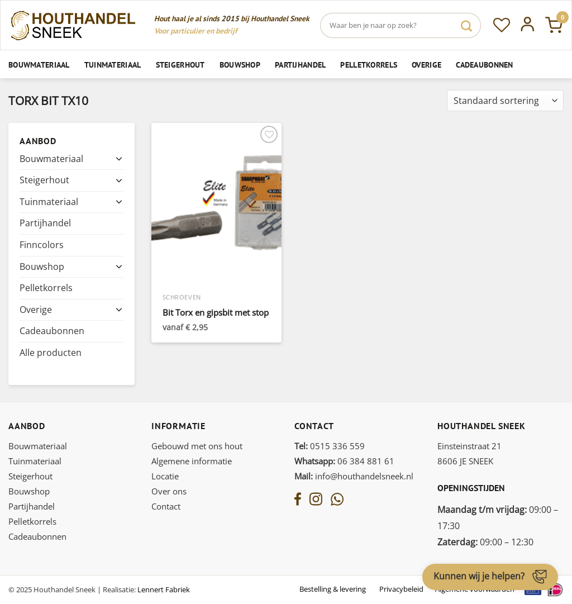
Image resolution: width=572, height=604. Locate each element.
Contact (165, 506)
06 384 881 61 (344, 461)
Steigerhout (180, 64)
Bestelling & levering (332, 589)
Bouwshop (240, 64)
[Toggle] (119, 158)
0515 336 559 (329, 445)
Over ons (169, 491)
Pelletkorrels (368, 64)
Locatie (165, 476)
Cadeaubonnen (484, 64)
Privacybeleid (401, 589)
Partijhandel (300, 64)
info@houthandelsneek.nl (353, 476)
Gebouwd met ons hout (196, 445)
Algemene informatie (191, 461)
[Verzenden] (466, 25)
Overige (426, 64)
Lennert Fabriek (163, 589)
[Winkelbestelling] (505, 101)
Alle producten (51, 352)
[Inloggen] (527, 25)
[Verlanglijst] (501, 25)
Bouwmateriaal (39, 64)
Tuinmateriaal (112, 64)
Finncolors (42, 245)
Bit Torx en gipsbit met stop (216, 312)
